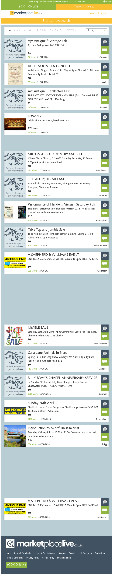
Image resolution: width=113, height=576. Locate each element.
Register (103, 13)
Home (8, 553)
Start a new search (56, 21)
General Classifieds (22, 553)
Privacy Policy (32, 558)
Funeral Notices (64, 558)
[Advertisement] (56, 143)
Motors (62, 553)
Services (72, 553)
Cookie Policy (48, 558)
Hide (107, 1)
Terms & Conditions (14, 558)
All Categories (85, 553)
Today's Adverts (84, 6)
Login (92, 13)
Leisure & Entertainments (45, 553)
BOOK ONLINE (29, 6)
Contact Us (100, 553)
